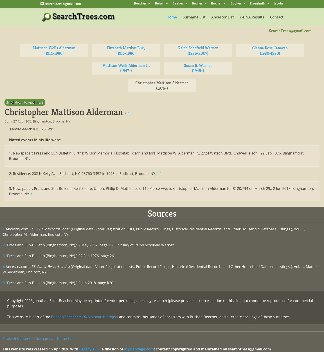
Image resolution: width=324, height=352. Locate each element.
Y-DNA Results (252, 18)
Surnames (44, 338)
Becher (197, 3)
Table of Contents (17, 338)
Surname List (194, 18)
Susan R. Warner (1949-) (198, 68)
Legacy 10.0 (89, 349)
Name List (65, 338)
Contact (277, 18)
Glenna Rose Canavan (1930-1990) (270, 50)
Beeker (178, 3)
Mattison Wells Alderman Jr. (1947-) (126, 68)
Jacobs (279, 3)
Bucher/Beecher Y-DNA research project (84, 316)
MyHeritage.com (139, 349)
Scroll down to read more (24, 102)
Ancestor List (222, 18)
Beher (159, 3)
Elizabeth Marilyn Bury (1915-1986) (126, 50)
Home (171, 18)
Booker (235, 3)
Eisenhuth (257, 3)
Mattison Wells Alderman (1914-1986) (54, 50)
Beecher (140, 3)
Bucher (216, 3)
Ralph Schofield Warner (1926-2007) (198, 50)
